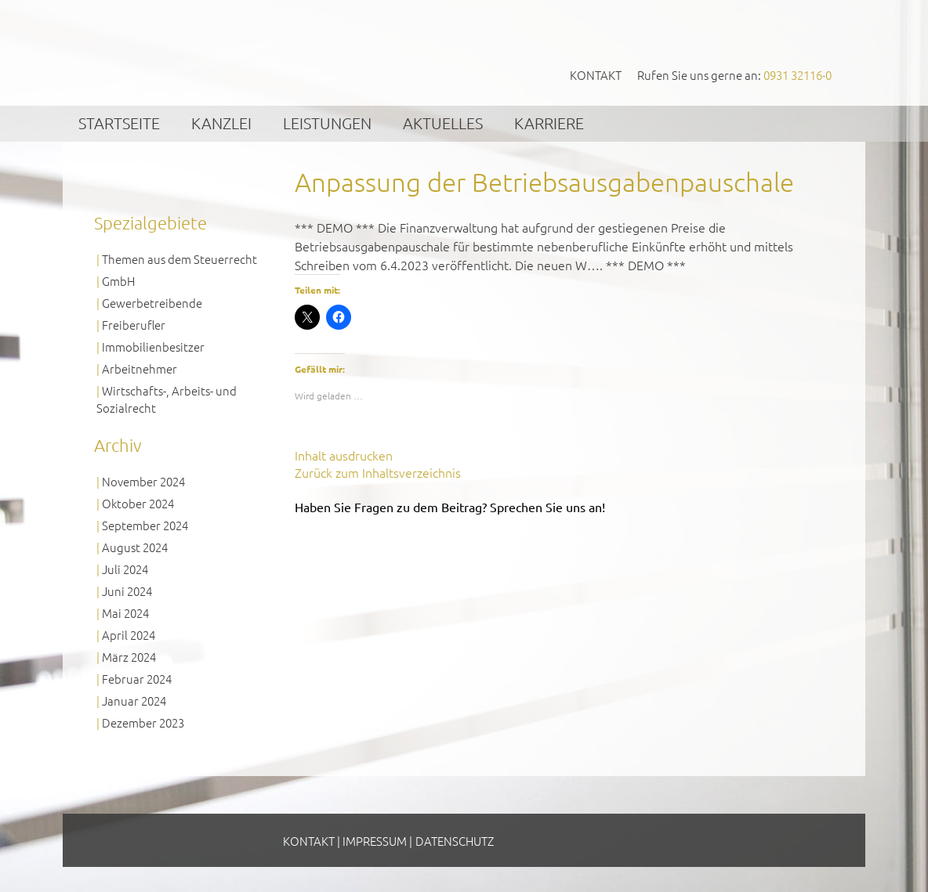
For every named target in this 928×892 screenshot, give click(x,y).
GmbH (118, 281)
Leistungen (327, 123)
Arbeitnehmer (139, 368)
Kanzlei (221, 123)
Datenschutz (454, 840)
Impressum (375, 840)
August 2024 (135, 547)
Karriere (549, 123)
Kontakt (596, 75)
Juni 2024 (127, 591)
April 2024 (128, 635)
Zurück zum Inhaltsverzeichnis (378, 472)
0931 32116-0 (797, 75)
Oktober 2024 (138, 503)
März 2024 (129, 656)
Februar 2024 (137, 678)
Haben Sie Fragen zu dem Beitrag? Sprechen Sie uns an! (450, 507)
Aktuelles (443, 123)
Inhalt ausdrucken (344, 455)
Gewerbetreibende (152, 302)
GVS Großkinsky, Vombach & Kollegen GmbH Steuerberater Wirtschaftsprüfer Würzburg (214, 52)
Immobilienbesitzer (153, 346)
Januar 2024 (134, 700)
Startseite (119, 123)
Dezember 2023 (143, 722)
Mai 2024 (125, 613)
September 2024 (145, 525)
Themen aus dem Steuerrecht (179, 259)
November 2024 (143, 481)
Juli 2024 (125, 569)
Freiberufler (133, 324)
